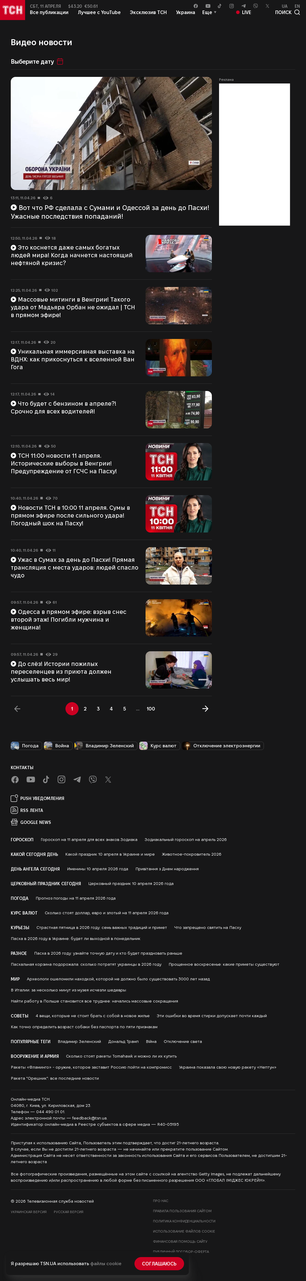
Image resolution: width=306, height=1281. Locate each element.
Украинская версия (29, 1212)
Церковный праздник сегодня (46, 883)
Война (56, 746)
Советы (19, 1015)
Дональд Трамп (123, 1041)
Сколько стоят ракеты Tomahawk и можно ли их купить (121, 1056)
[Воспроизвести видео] (111, 133)
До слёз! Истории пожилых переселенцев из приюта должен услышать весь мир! (61, 671)
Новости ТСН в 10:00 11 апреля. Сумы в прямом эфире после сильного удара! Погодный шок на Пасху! (70, 515)
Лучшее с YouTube (99, 17)
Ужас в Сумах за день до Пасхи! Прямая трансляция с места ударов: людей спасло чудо (74, 567)
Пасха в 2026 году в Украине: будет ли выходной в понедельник (75, 938)
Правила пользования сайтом (182, 1211)
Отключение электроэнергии (221, 746)
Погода (25, 746)
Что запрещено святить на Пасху (207, 927)
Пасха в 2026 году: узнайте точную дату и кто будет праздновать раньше (108, 953)
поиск (287, 17)
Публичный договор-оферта (181, 1251)
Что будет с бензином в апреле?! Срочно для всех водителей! (63, 407)
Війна (151, 1041)
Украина (185, 17)
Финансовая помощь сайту (180, 1241)
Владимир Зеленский (104, 746)
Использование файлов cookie (184, 1231)
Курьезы (20, 927)
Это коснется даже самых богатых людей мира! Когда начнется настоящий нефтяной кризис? (72, 255)
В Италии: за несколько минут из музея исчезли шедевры (68, 990)
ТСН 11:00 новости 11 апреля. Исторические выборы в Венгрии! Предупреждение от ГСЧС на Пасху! (64, 463)
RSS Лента (27, 810)
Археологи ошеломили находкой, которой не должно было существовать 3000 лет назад (118, 978)
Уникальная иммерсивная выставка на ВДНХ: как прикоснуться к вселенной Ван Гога (73, 359)
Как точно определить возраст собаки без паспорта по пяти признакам (84, 1026)
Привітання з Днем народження (167, 868)
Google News (31, 822)
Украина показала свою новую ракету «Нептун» (227, 1067)
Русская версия (68, 1212)
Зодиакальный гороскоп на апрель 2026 (186, 839)
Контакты (22, 767)
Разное (19, 953)
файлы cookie (105, 1263)
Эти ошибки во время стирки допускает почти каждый (212, 1015)
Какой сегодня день (34, 854)
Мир (15, 978)
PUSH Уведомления (37, 798)
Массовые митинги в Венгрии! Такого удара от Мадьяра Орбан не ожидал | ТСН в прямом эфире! (73, 307)
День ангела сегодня (35, 868)
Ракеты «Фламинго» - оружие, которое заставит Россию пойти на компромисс (91, 1067)
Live (243, 17)
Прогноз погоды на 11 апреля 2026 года (76, 898)
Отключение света (183, 1041)
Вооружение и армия (35, 1056)
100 (151, 708)
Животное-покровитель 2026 (191, 854)
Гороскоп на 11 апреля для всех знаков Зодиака (89, 839)
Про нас (160, 1201)
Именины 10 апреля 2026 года (97, 868)
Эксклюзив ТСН (148, 17)
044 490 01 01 (50, 1111)
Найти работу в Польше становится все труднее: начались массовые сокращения (94, 1001)
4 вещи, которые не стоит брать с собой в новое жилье (93, 1015)
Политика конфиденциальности (184, 1221)
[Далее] (205, 708)
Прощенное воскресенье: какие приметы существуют (224, 964)
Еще (207, 17)
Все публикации (49, 17)
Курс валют (158, 746)
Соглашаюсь (159, 1263)
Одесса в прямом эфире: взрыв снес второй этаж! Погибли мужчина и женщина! (68, 619)
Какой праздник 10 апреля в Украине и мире (110, 854)
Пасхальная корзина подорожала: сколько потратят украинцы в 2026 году (86, 964)
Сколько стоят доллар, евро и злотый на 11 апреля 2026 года (107, 912)
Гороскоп (22, 839)
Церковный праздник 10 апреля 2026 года (131, 883)
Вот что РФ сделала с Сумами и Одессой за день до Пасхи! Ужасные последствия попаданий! (110, 212)
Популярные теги (31, 1041)
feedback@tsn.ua (89, 1118)
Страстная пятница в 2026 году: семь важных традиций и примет (101, 927)
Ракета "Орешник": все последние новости (55, 1078)
